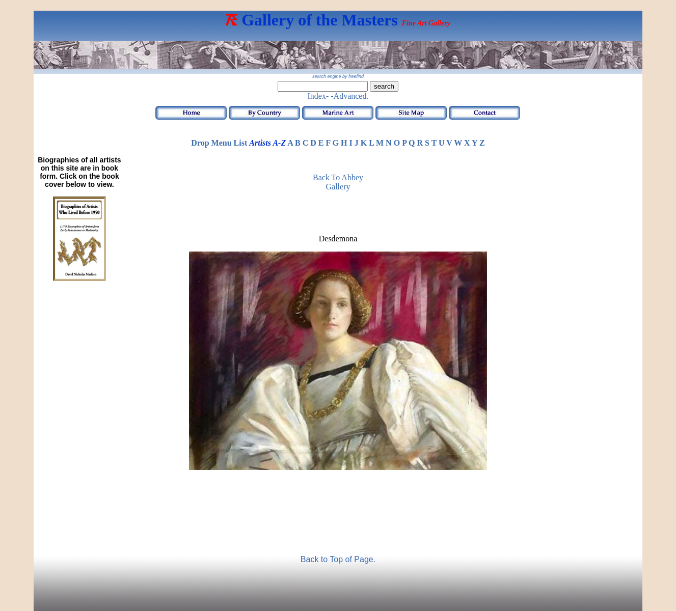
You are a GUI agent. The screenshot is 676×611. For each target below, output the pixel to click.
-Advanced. (349, 96)
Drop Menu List (219, 142)
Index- (318, 96)
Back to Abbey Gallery (338, 182)
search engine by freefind (338, 76)
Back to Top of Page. (338, 559)
